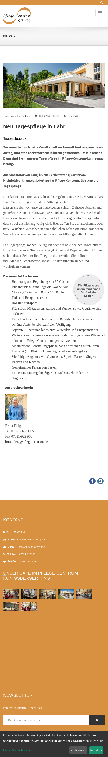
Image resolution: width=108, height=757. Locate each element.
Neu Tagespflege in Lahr (34, 126)
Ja (97, 720)
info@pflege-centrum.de (33, 546)
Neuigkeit (73, 115)
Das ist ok (96, 750)
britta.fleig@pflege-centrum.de (26, 442)
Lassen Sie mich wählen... (18, 750)
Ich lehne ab (78, 750)
